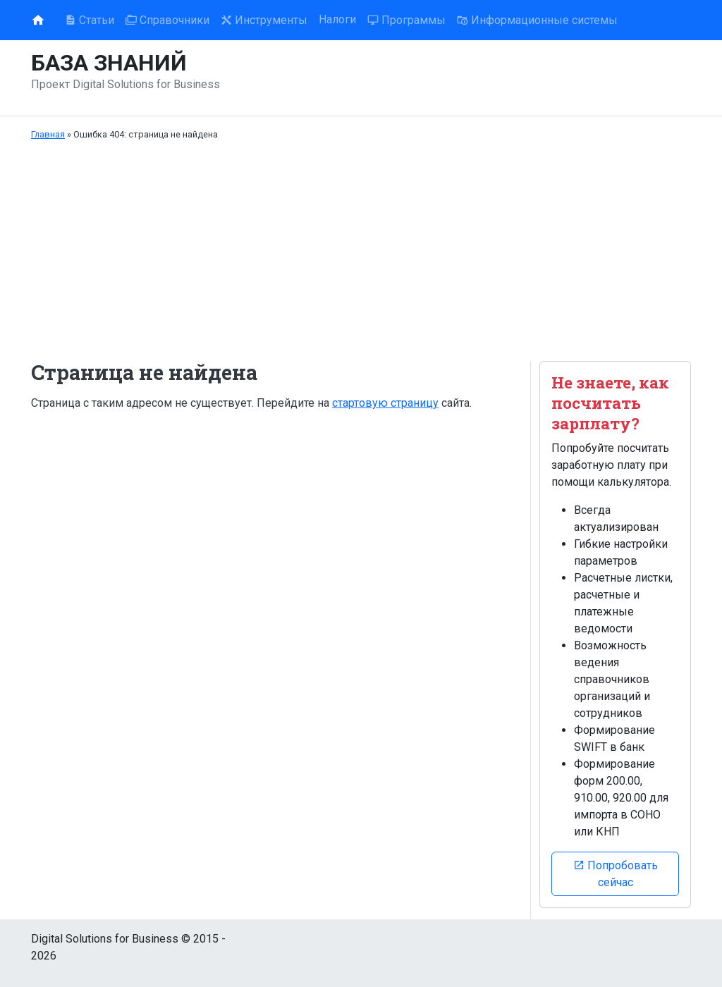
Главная (48, 134)
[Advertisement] (361, 251)
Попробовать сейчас (615, 874)
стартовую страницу (385, 403)
